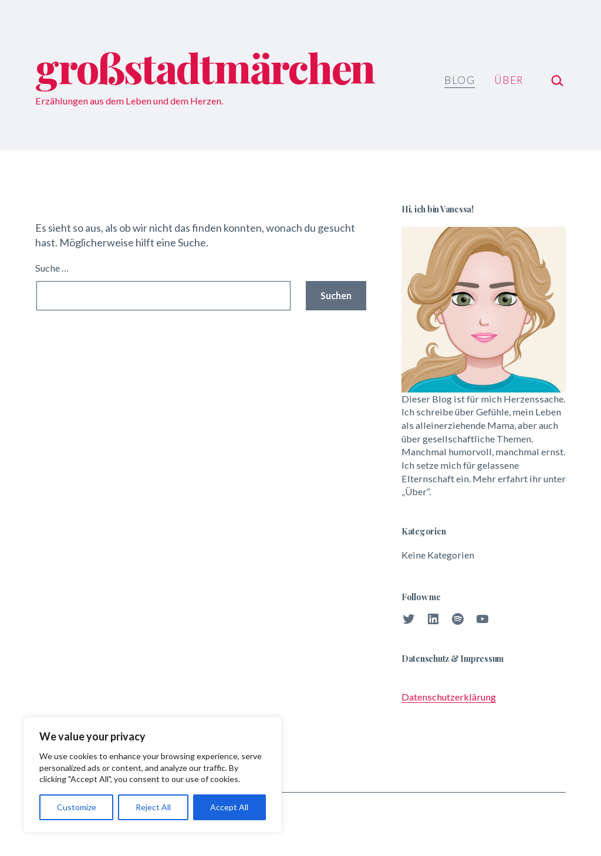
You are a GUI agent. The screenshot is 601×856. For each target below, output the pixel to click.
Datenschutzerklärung (448, 696)
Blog (459, 80)
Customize (76, 807)
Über (509, 80)
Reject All (153, 807)
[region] (152, 775)
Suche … (52, 267)
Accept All (229, 807)
